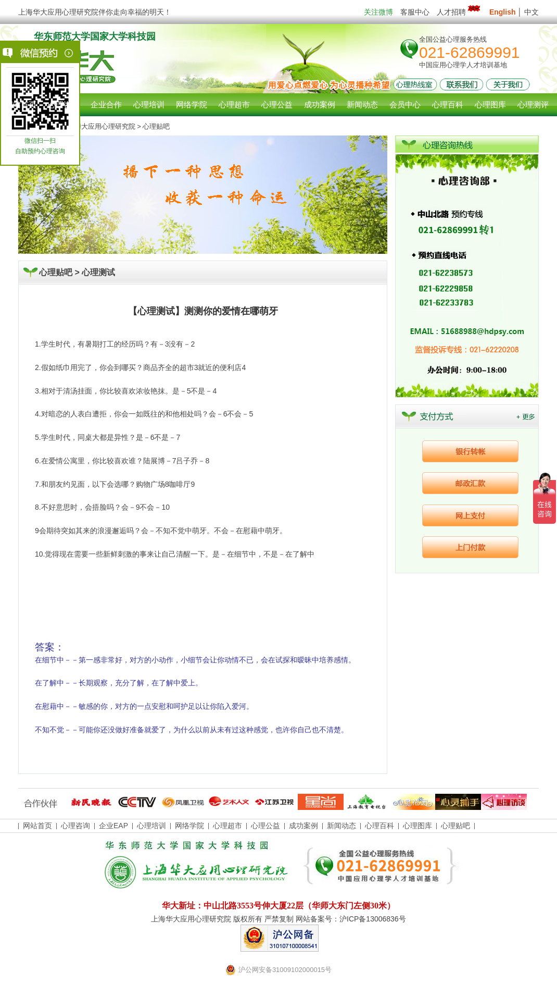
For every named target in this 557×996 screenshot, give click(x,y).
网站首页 (20, 104)
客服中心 (414, 12)
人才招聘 (459, 12)
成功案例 (303, 825)
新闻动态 (341, 825)
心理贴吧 (455, 825)
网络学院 (189, 825)
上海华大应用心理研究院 (98, 126)
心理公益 (265, 825)
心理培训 (151, 825)
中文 (531, 12)
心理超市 (227, 825)
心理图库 (417, 825)
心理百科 (379, 825)
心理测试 (98, 272)
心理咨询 (63, 104)
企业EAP (113, 825)
